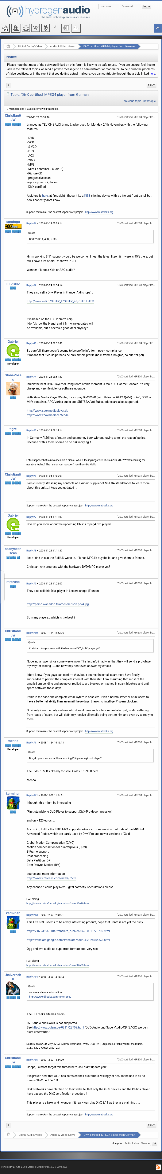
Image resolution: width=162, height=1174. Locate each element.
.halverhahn (13, 977)
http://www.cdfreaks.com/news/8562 (51, 878)
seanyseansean (13, 551)
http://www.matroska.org (99, 212)
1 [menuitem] (8, 85)
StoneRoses (13, 377)
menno (13, 741)
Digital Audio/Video (30, 46)
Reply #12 (32, 795)
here (152, 73)
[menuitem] (151, 85)
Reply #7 (31, 517)
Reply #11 (32, 742)
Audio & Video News (62, 46)
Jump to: (117, 1143)
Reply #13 (32, 914)
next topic (149, 101)
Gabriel (13, 342)
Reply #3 (31, 343)
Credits (31, 1167)
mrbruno (13, 283)
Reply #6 (31, 476)
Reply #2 (31, 285)
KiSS (87, 195)
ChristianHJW (13, 118)
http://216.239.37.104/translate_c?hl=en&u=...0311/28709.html (68, 931)
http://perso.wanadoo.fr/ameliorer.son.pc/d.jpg (58, 604)
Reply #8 (31, 550)
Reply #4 (31, 376)
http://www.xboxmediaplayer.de (47, 410)
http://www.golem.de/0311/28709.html (58, 1027)
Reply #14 (32, 976)
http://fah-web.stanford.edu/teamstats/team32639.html (57, 903)
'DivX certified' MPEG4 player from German (109, 46)
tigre (13, 429)
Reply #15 (32, 1059)
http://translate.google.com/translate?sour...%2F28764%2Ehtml (68, 940)
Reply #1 (31, 223)
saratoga (13, 222)
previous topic (132, 101)
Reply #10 (32, 632)
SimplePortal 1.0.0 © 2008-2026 (51, 1167)
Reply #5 (31, 430)
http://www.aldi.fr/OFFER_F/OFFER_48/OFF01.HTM (60, 301)
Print (151, 85)
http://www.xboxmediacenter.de (48, 415)
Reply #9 (31, 583)
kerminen (13, 794)
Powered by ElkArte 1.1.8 (13, 1167)
